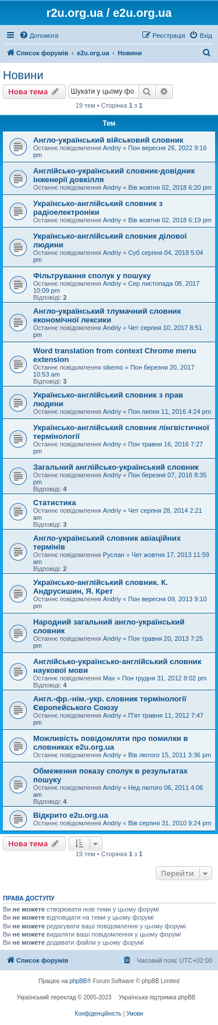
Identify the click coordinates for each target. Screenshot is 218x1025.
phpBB (78, 981)
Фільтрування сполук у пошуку (92, 275)
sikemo (113, 367)
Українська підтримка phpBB (157, 997)
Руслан (113, 554)
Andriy (112, 147)
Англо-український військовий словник (108, 140)
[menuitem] (38, 35)
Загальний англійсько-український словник (116, 467)
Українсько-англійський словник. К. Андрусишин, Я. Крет (100, 586)
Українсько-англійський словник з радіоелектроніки (98, 208)
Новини (23, 75)
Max (109, 678)
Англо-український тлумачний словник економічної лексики (107, 315)
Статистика (54, 502)
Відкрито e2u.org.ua (70, 815)
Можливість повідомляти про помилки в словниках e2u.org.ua (110, 742)
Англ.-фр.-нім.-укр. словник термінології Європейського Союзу (109, 703)
